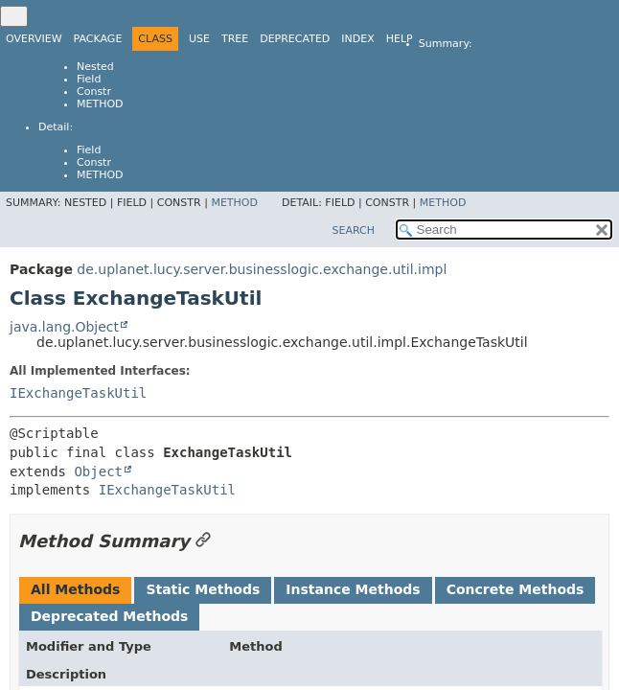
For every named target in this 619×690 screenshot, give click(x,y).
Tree (234, 39)
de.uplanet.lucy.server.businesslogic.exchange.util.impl (262, 269)
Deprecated (295, 39)
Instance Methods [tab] (353, 589)
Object (98, 471)
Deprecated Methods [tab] (109, 616)
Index (357, 39)
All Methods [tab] (75, 589)
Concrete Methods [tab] (516, 589)
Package (98, 39)
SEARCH (353, 230)
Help (399, 39)
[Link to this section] (203, 541)
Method (100, 104)
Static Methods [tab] (203, 589)
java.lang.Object (64, 326)
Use (199, 39)
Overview (34, 39)
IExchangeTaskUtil (78, 393)
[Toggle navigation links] (14, 16)
